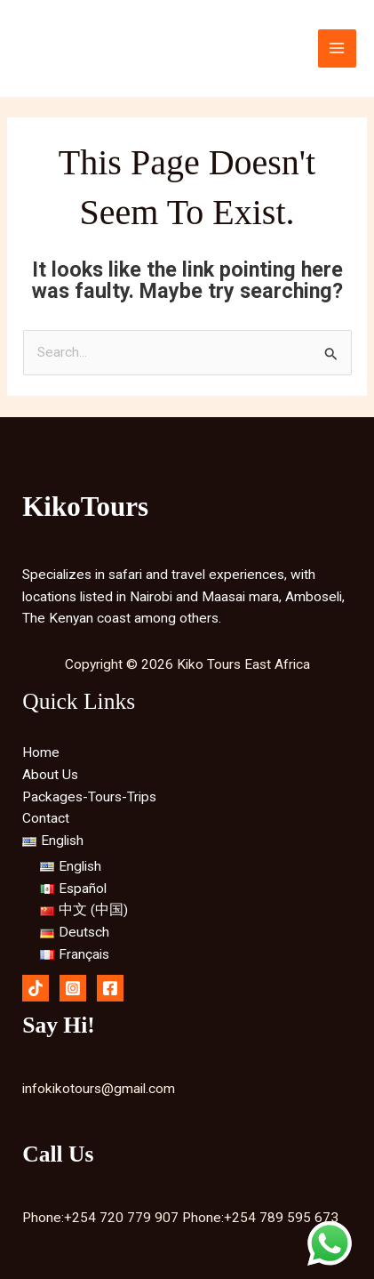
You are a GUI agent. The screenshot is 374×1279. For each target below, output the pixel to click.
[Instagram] (73, 988)
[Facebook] (110, 988)
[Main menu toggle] (337, 48)
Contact (45, 818)
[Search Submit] (331, 354)
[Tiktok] (35, 988)
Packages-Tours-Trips (89, 797)
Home (41, 752)
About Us (50, 775)
